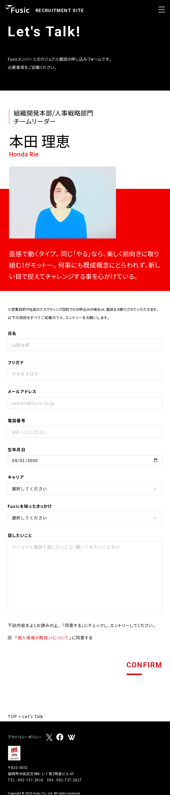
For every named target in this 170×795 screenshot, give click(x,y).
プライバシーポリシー (25, 737)
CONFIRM (144, 665)
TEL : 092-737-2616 (25, 779)
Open (161, 9)
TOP (12, 716)
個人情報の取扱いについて (43, 637)
